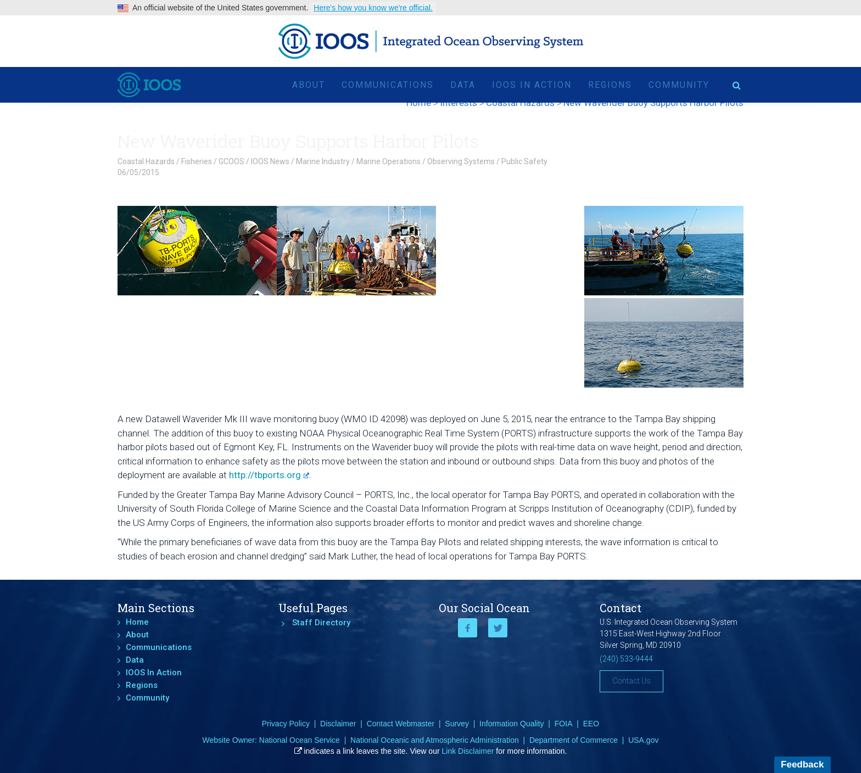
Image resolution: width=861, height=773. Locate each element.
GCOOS (231, 161)
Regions (610, 85)
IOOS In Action (532, 85)
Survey (457, 723)
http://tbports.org (269, 474)
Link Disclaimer (468, 751)
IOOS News (270, 161)
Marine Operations (388, 161)
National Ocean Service (299, 740)
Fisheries (196, 161)
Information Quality (511, 723)
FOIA (564, 723)
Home (137, 622)
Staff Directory (321, 623)
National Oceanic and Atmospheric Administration (434, 740)
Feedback (802, 764)
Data (463, 85)
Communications (388, 85)
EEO (591, 723)
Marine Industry (323, 161)
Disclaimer (338, 723)
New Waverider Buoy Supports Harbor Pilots (298, 141)
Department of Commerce (573, 740)
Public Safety (524, 161)
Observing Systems (461, 161)
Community (678, 85)
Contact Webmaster (400, 723)
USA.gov (643, 740)
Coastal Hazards (146, 161)
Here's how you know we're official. (373, 7)
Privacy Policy (286, 723)
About (308, 85)
